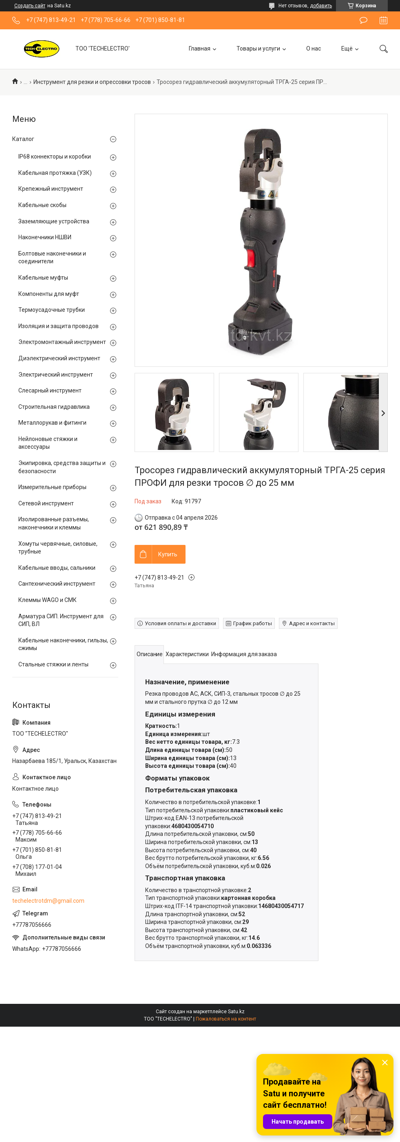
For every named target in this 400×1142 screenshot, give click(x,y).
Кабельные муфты (43, 277)
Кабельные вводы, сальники (56, 567)
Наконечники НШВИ (44, 237)
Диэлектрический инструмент (59, 358)
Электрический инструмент (55, 374)
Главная (199, 48)
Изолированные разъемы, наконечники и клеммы (53, 523)
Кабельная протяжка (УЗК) (55, 173)
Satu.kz (236, 1011)
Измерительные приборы (52, 487)
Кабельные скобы (42, 205)
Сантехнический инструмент (56, 583)
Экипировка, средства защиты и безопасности (62, 467)
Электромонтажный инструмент (62, 342)
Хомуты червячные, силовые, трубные (57, 547)
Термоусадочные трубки (51, 309)
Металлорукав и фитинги (52, 422)
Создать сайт (29, 6)
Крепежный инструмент (50, 188)
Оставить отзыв (363, 20)
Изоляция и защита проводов (58, 326)
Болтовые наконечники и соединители (52, 257)
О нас (313, 48)
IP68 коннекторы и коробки (54, 156)
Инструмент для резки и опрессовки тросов (92, 82)
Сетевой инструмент (46, 503)
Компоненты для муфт (48, 294)
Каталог (23, 139)
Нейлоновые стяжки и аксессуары (47, 443)
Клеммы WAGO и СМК (47, 600)
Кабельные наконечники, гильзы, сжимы (63, 644)
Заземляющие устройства (53, 221)
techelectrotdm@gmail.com (48, 900)
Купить (167, 554)
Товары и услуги (258, 48)
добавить (321, 6)
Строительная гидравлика (54, 406)
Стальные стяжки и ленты (53, 664)
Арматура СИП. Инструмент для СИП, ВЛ (61, 620)
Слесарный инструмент (50, 390)
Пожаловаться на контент (226, 1019)
